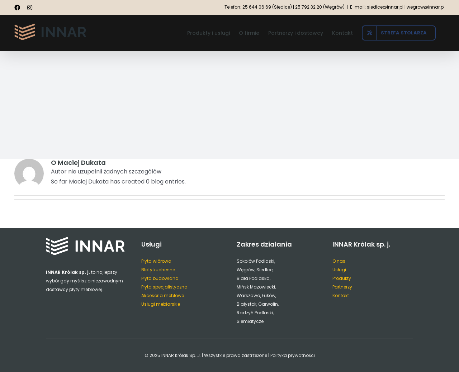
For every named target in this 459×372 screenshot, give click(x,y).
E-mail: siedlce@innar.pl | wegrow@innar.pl (397, 7)
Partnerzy (342, 287)
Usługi (339, 270)
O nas (338, 261)
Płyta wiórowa (156, 261)
